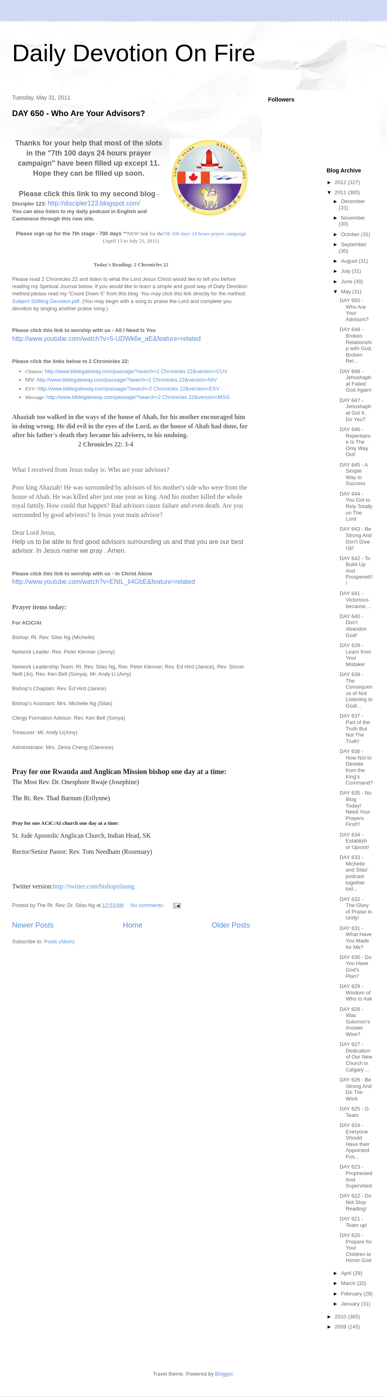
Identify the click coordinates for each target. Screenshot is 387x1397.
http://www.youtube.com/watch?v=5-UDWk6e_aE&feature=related (106, 338)
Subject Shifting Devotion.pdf (45, 301)
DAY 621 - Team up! (353, 1222)
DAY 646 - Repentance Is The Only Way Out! (355, 441)
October (351, 234)
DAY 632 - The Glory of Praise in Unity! (355, 908)
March (349, 1283)
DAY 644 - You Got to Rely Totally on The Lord (355, 506)
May (346, 292)
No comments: (147, 905)
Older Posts (231, 925)
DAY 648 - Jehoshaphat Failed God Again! (355, 380)
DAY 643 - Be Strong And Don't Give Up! (355, 538)
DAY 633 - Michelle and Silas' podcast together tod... (353, 873)
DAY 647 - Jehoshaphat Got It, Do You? (355, 409)
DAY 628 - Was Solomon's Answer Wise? (354, 1021)
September (354, 244)
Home (133, 925)
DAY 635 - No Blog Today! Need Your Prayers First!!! (355, 808)
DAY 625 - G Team (354, 1112)
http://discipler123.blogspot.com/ (94, 203)
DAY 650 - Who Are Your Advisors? (78, 113)
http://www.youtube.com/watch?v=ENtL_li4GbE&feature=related (103, 581)
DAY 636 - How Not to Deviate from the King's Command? (355, 767)
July (346, 271)
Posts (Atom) (59, 941)
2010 (341, 1317)
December (353, 201)
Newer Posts (33, 925)
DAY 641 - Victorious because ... (355, 599)
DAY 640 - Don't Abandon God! (352, 625)
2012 (341, 182)
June (347, 281)
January (351, 1304)
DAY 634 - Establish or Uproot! (354, 841)
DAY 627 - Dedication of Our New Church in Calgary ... (355, 1056)
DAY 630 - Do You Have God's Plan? (355, 966)
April (347, 1273)
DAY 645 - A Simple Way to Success (353, 474)
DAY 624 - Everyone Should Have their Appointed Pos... (354, 1141)
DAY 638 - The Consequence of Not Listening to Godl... (355, 690)
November (353, 218)
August (350, 261)
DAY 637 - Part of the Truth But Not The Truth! (354, 728)
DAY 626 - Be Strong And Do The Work (355, 1089)
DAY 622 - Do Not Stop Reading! (355, 1202)
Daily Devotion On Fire (134, 52)
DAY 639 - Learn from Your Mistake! (355, 654)
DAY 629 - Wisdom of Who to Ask (355, 992)
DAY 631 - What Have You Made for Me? (355, 937)
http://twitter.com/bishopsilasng (94, 886)
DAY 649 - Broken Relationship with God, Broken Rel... (355, 345)
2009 (341, 1327)
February (352, 1294)
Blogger (224, 1374)
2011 (341, 192)
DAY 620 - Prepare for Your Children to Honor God (355, 1247)
